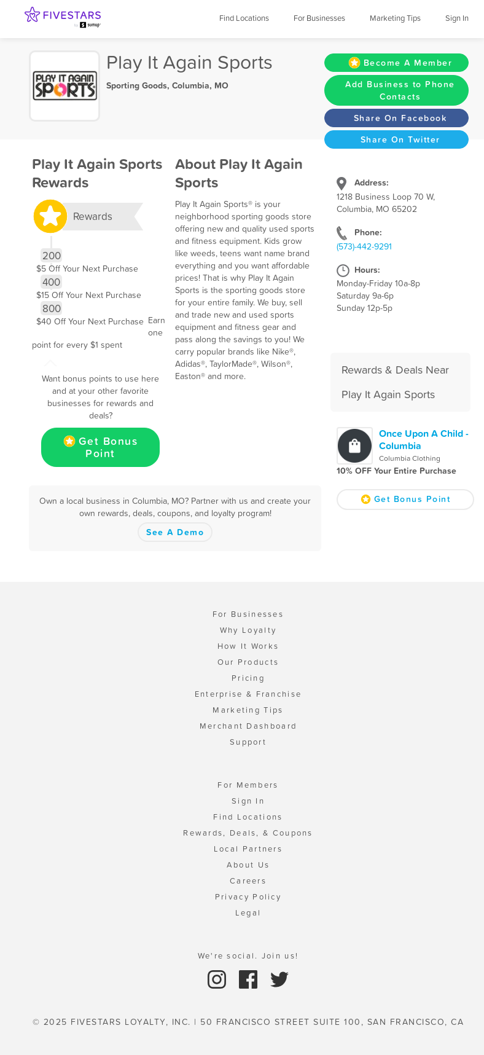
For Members (247, 785)
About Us (248, 865)
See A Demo (175, 532)
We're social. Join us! (248, 956)
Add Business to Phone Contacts (400, 90)
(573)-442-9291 (364, 246)
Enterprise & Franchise (248, 694)
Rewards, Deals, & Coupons (248, 833)
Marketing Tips (395, 18)
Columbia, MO (200, 85)
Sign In (457, 18)
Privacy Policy (248, 897)
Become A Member (400, 63)
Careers (248, 881)
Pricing (248, 678)
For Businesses (319, 18)
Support (248, 742)
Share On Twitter (400, 139)
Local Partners (248, 849)
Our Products (248, 662)
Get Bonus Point (100, 447)
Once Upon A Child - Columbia (424, 439)
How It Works (248, 646)
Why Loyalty (248, 630)
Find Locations (244, 18)
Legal (248, 913)
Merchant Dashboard (248, 726)
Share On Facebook (400, 118)
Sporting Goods (136, 85)
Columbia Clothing (409, 458)
